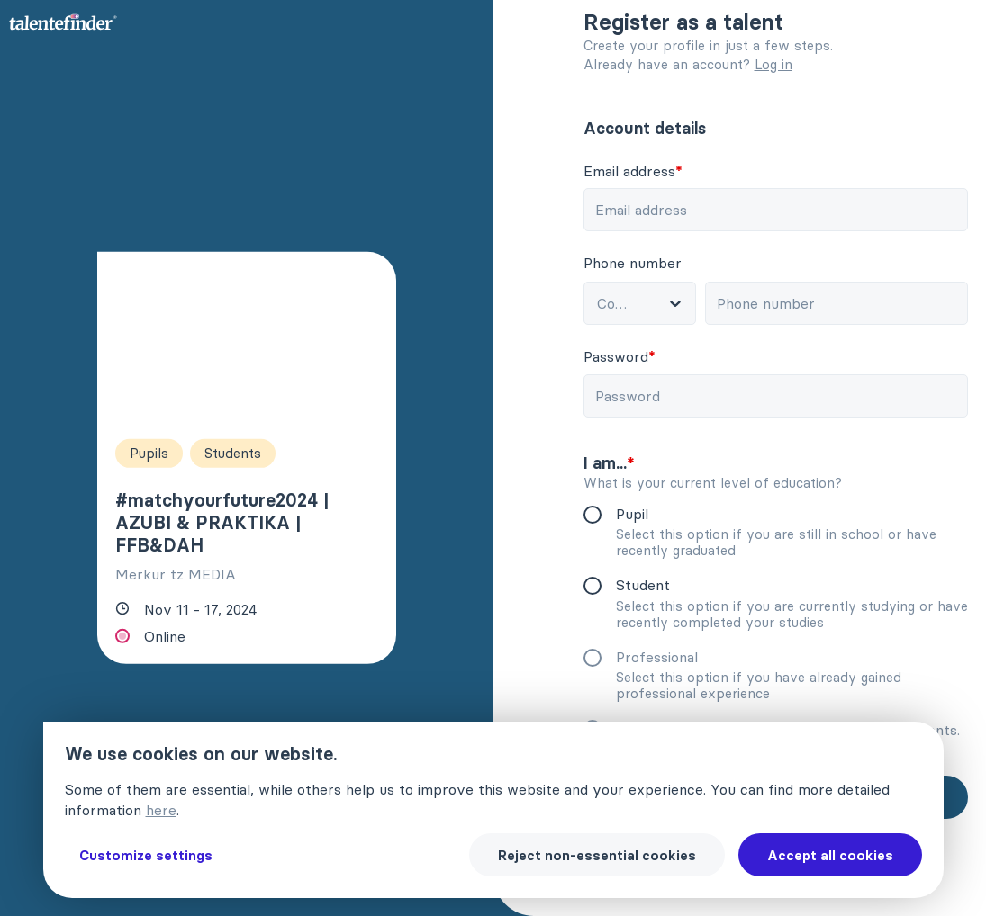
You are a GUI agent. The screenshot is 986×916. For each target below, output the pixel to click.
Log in (773, 64)
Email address (638, 171)
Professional (662, 657)
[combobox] (638, 303)
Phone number (638, 263)
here (161, 810)
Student (648, 585)
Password (625, 356)
